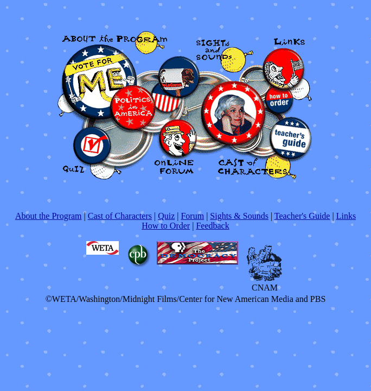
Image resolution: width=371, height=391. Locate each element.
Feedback (212, 225)
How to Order (166, 225)
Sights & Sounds (239, 215)
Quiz (166, 215)
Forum (192, 215)
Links (346, 215)
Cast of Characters (120, 215)
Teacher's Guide (302, 215)
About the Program (48, 215)
